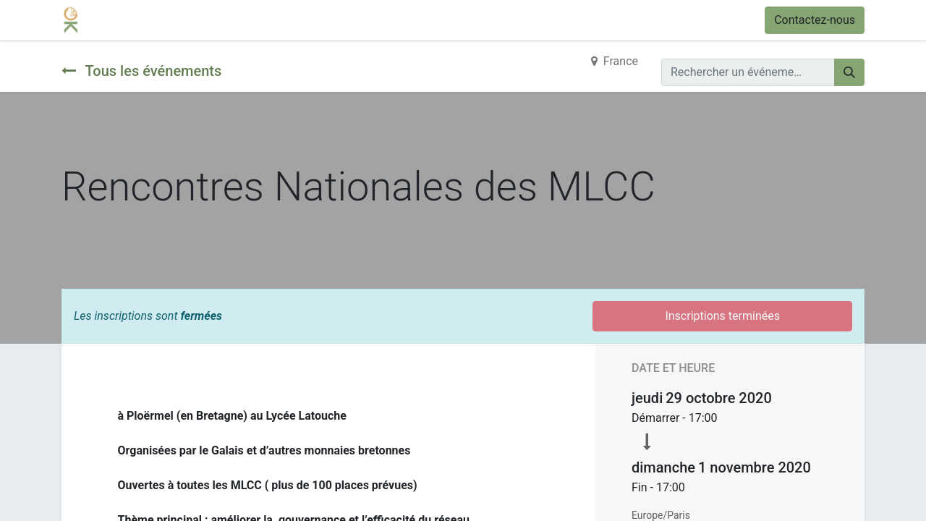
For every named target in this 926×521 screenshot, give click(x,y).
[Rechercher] (849, 72)
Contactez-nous (814, 20)
